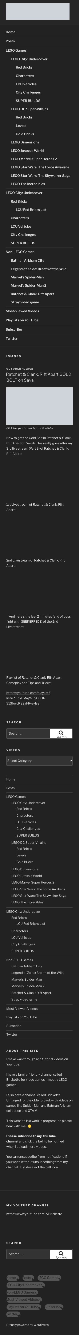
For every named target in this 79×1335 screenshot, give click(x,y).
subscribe (24, 1136)
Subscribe (14, 330)
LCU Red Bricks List (31, 210)
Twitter (12, 339)
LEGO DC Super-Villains (29, 109)
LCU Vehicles (26, 84)
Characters (25, 76)
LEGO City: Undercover (29, 59)
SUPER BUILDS (28, 101)
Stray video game (25, 302)
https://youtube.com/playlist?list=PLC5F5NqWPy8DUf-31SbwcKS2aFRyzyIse (28, 698)
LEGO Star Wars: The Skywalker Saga (40, 176)
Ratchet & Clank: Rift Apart (32, 294)
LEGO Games (16, 50)
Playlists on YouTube (22, 320)
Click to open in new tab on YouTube (29, 428)
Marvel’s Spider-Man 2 (28, 286)
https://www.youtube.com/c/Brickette (34, 1214)
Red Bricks (24, 67)
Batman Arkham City (27, 261)
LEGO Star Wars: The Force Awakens (40, 167)
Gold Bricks (25, 134)
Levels (21, 126)
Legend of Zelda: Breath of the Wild (39, 269)
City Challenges (28, 92)
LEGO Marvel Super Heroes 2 (34, 159)
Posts (10, 41)
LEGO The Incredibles (28, 184)
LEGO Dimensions (25, 142)
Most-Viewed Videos (22, 311)
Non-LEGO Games (20, 252)
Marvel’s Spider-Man (27, 277)
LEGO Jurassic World (27, 151)
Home (10, 32)
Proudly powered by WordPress (27, 1325)
